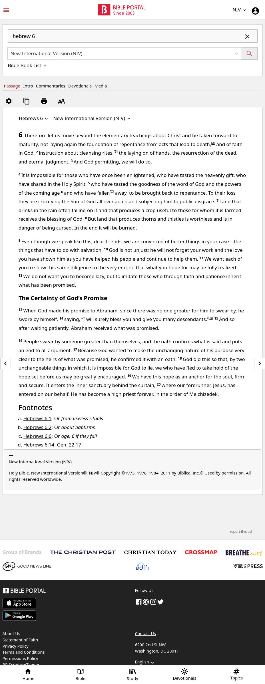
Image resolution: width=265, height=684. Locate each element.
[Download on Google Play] (19, 616)
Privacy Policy (16, 646)
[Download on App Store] (19, 603)
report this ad (241, 531)
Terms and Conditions (24, 652)
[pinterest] (146, 601)
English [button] (145, 662)
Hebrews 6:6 (37, 436)
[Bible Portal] (66, 591)
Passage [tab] (12, 86)
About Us (11, 633)
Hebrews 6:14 (38, 444)
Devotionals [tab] (80, 86)
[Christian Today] (150, 552)
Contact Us (145, 633)
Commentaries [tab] (50, 86)
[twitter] (160, 601)
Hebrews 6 (34, 118)
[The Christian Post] (83, 552)
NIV (239, 9)
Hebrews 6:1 (37, 418)
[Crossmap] (201, 552)
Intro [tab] (28, 86)
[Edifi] (141, 566)
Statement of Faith (20, 640)
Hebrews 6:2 (37, 427)
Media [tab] (101, 86)
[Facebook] (138, 601)
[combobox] (133, 38)
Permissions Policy (20, 658)
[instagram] (153, 601)
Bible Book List (27, 65)
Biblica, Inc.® (190, 473)
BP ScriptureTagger (21, 664)
